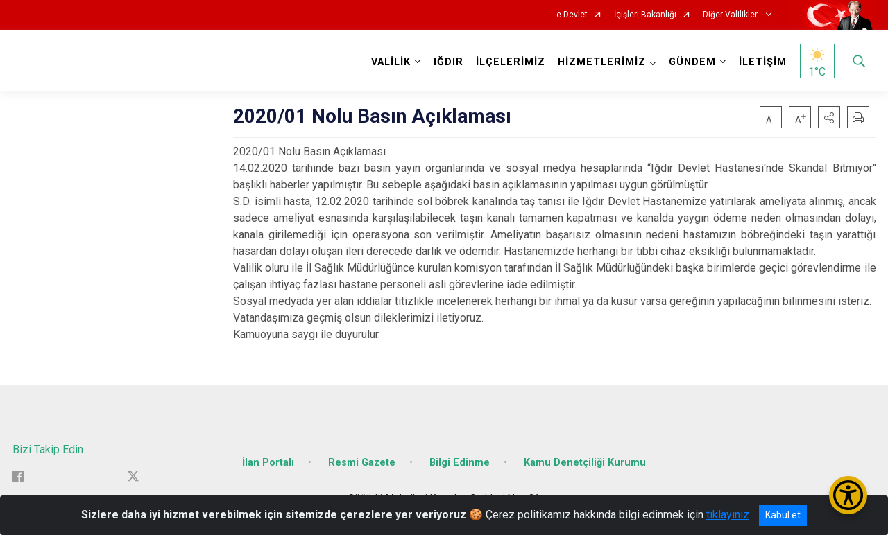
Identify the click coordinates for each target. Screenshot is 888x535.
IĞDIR (448, 62)
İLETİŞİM (763, 62)
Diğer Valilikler (731, 14)
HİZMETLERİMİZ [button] (602, 62)
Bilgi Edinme (459, 462)
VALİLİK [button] (391, 62)
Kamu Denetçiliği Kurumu (585, 462)
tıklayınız (727, 514)
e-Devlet (572, 14)
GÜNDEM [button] (692, 62)
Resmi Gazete (361, 462)
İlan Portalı (268, 462)
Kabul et (783, 514)
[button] (829, 117)
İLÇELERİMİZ (510, 62)
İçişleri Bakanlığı (645, 14)
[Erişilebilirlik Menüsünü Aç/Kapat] (848, 495)
